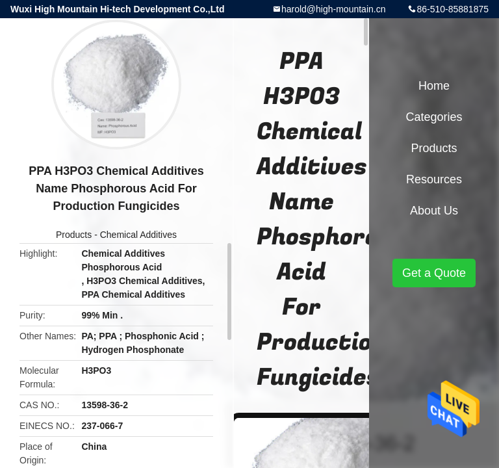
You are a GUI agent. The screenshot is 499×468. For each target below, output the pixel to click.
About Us (434, 210)
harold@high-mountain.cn (333, 9)
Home (434, 85)
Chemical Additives (138, 234)
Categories (433, 117)
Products (74, 234)
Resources (434, 179)
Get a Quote (434, 273)
